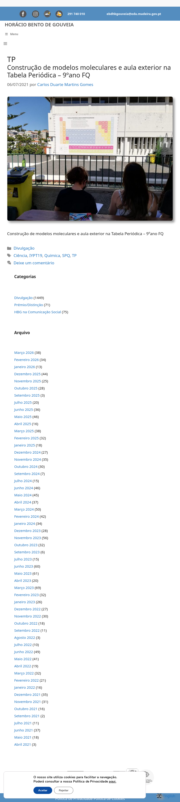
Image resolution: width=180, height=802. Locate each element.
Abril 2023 (22, 580)
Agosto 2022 (24, 637)
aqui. (112, 781)
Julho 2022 (23, 644)
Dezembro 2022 (27, 609)
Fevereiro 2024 (26, 516)
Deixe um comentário (34, 263)
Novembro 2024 (27, 459)
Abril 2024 (22, 502)
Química (52, 255)
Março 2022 (24, 673)
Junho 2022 (23, 651)
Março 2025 (24, 430)
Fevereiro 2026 (26, 359)
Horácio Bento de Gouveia (39, 24)
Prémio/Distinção (28, 304)
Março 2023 (24, 587)
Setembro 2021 (27, 715)
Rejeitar (64, 790)
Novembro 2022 (27, 616)
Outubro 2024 (25, 466)
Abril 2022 (22, 666)
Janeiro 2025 (24, 445)
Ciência (20, 255)
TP (74, 255)
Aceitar (42, 790)
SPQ (66, 255)
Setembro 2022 (27, 630)
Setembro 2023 (27, 552)
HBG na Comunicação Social (37, 311)
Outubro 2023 (25, 544)
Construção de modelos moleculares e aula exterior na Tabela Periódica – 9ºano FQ (89, 71)
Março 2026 (24, 352)
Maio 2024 (23, 495)
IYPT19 (35, 255)
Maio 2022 (23, 658)
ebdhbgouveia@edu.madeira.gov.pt (133, 14)
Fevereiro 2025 (26, 438)
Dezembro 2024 (27, 452)
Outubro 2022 (25, 623)
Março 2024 (24, 509)
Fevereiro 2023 (26, 594)
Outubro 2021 (25, 708)
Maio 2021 (23, 737)
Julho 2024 (23, 480)
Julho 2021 (23, 723)
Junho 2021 (23, 730)
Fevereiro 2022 (26, 680)
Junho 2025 (23, 409)
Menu (11, 34)
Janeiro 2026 (24, 366)
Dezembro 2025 (27, 373)
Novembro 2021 (27, 701)
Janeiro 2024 (24, 523)
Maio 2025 (23, 416)
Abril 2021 (22, 744)
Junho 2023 (23, 566)
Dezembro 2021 (27, 694)
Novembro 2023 (27, 537)
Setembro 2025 (27, 395)
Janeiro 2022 (24, 687)
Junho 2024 (23, 487)
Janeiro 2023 (24, 601)
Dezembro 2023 (27, 530)
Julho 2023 (23, 559)
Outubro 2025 (25, 388)
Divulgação (24, 248)
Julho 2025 (23, 402)
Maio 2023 (23, 573)
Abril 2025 (22, 423)
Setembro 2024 (27, 473)
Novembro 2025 (27, 381)
